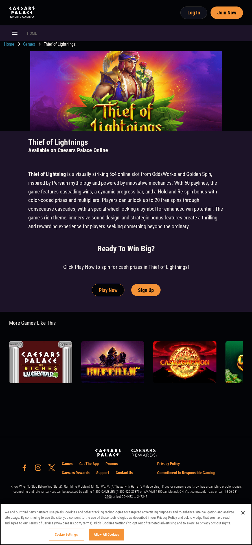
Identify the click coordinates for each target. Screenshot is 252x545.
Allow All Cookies (106, 534)
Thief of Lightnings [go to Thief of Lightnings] (60, 44)
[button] (15, 33)
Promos (112, 463)
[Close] (243, 513)
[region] (126, 524)
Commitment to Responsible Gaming (186, 472)
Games (29, 44)
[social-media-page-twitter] (53, 469)
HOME (32, 33)
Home (9, 44)
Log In (193, 13)
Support (102, 472)
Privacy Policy (168, 463)
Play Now (108, 290)
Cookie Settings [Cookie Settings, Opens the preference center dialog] (66, 534)
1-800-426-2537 (127, 492)
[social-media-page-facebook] (26, 469)
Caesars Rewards (75, 472)
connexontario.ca (202, 492)
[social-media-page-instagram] (40, 469)
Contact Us (124, 472)
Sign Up (146, 290)
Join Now (226, 13)
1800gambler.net (167, 492)
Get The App (89, 463)
